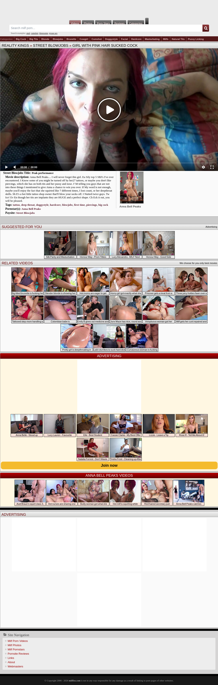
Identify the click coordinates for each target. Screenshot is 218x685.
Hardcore (136, 39)
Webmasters (15, 666)
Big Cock (21, 39)
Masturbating (152, 39)
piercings (91, 204)
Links (11, 658)
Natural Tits (178, 39)
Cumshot (97, 39)
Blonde (45, 39)
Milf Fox (109, 9)
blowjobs (67, 204)
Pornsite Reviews (18, 653)
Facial (124, 39)
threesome (43, 33)
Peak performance (42, 173)
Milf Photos (14, 645)
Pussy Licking (196, 39)
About (11, 662)
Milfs (165, 39)
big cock (103, 204)
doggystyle (42, 204)
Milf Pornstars (16, 649)
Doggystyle (111, 39)
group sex (53, 33)
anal (28, 33)
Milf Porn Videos (18, 641)
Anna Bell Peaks (31, 208)
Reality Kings (15, 46)
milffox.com (74, 680)
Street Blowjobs (50, 46)
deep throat (28, 204)
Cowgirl (84, 39)
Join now (109, 465)
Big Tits (33, 39)
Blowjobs (58, 39)
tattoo (16, 204)
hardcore (55, 204)
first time (79, 204)
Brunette (71, 39)
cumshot (34, 33)
